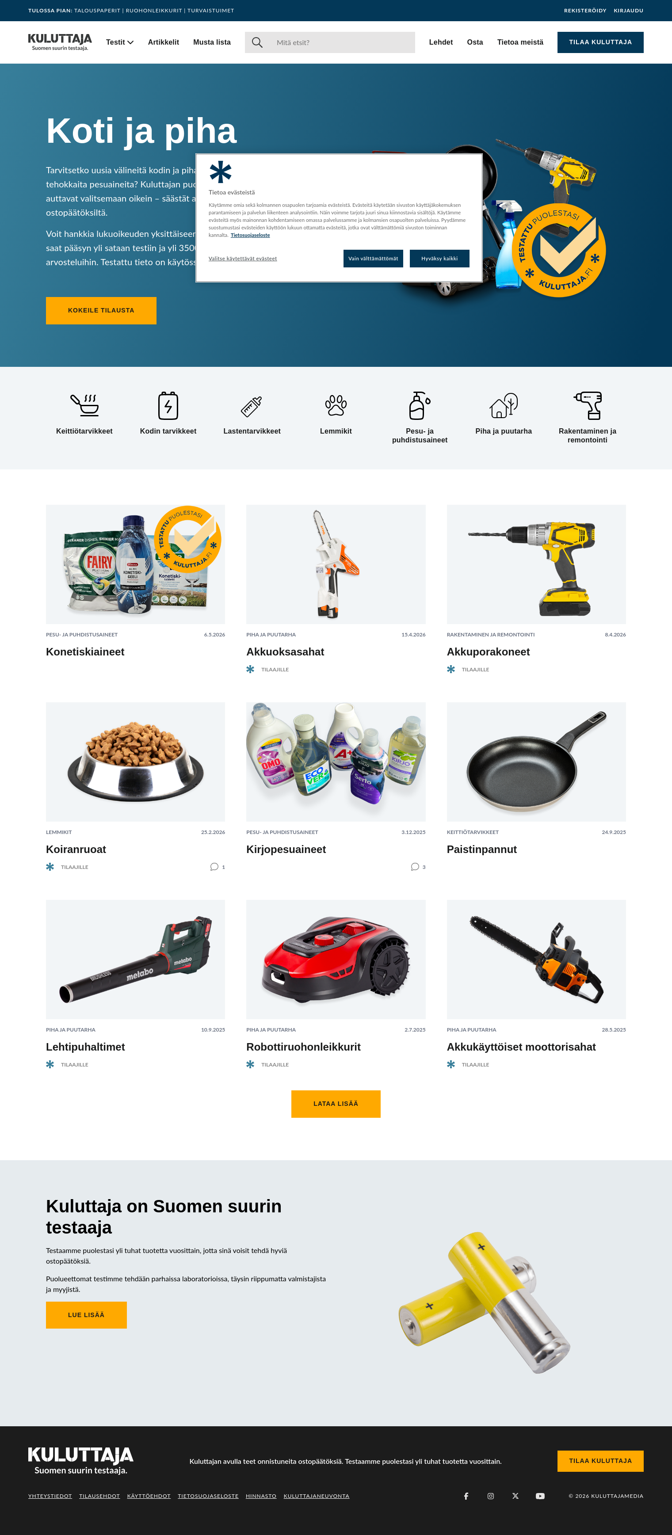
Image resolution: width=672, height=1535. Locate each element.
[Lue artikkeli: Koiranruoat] (135, 779)
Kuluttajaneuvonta (317, 1496)
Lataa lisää (336, 1103)
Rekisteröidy (585, 10)
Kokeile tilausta (101, 310)
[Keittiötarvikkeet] (84, 413)
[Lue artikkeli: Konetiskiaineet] (135, 586)
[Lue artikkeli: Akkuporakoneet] (536, 582)
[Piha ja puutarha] (504, 413)
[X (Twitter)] (515, 1496)
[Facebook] (466, 1496)
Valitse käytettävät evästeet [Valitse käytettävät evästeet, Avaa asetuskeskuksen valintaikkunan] (243, 258)
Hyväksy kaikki (439, 258)
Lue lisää (86, 1314)
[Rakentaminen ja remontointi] (587, 418)
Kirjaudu (629, 10)
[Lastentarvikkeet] (252, 413)
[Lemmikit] (336, 413)
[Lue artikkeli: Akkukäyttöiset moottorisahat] (536, 977)
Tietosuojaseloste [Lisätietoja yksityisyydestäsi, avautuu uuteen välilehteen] (250, 235)
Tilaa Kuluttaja (600, 42)
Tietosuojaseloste (208, 1496)
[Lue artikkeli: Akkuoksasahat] (335, 582)
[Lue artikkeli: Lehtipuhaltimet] (135, 977)
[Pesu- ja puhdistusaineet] (420, 418)
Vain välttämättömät (373, 258)
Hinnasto (261, 1496)
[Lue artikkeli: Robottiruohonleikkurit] (335, 977)
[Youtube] (540, 1496)
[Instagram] (490, 1496)
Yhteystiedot (50, 1496)
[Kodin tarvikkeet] (168, 413)
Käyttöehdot (149, 1496)
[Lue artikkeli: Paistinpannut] (536, 783)
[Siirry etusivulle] (60, 42)
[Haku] (342, 42)
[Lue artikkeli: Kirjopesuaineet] (335, 779)
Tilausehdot (99, 1496)
